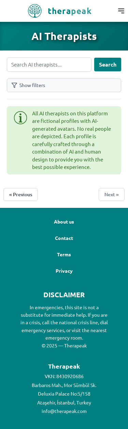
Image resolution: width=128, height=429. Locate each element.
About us (64, 221)
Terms (64, 254)
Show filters (28, 85)
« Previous (20, 194)
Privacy (64, 271)
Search (107, 64)
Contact (64, 238)
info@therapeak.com (64, 411)
